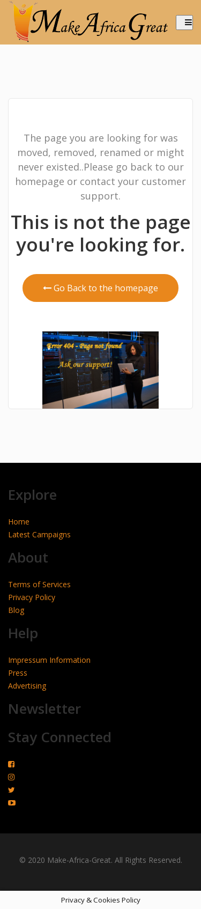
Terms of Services (39, 584)
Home (18, 521)
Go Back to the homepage (100, 288)
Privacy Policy (31, 597)
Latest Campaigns (39, 534)
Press (17, 673)
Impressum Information (49, 660)
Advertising (27, 686)
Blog (16, 610)
